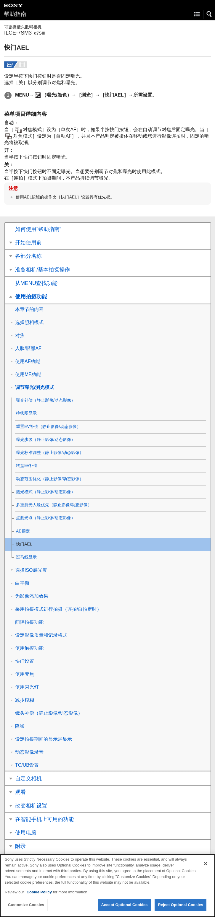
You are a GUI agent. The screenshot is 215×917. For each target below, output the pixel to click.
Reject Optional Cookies (180, 909)
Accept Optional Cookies (124, 909)
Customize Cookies (26, 909)
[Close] (205, 868)
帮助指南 (15, 14)
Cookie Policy (40, 896)
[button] (209, 14)
